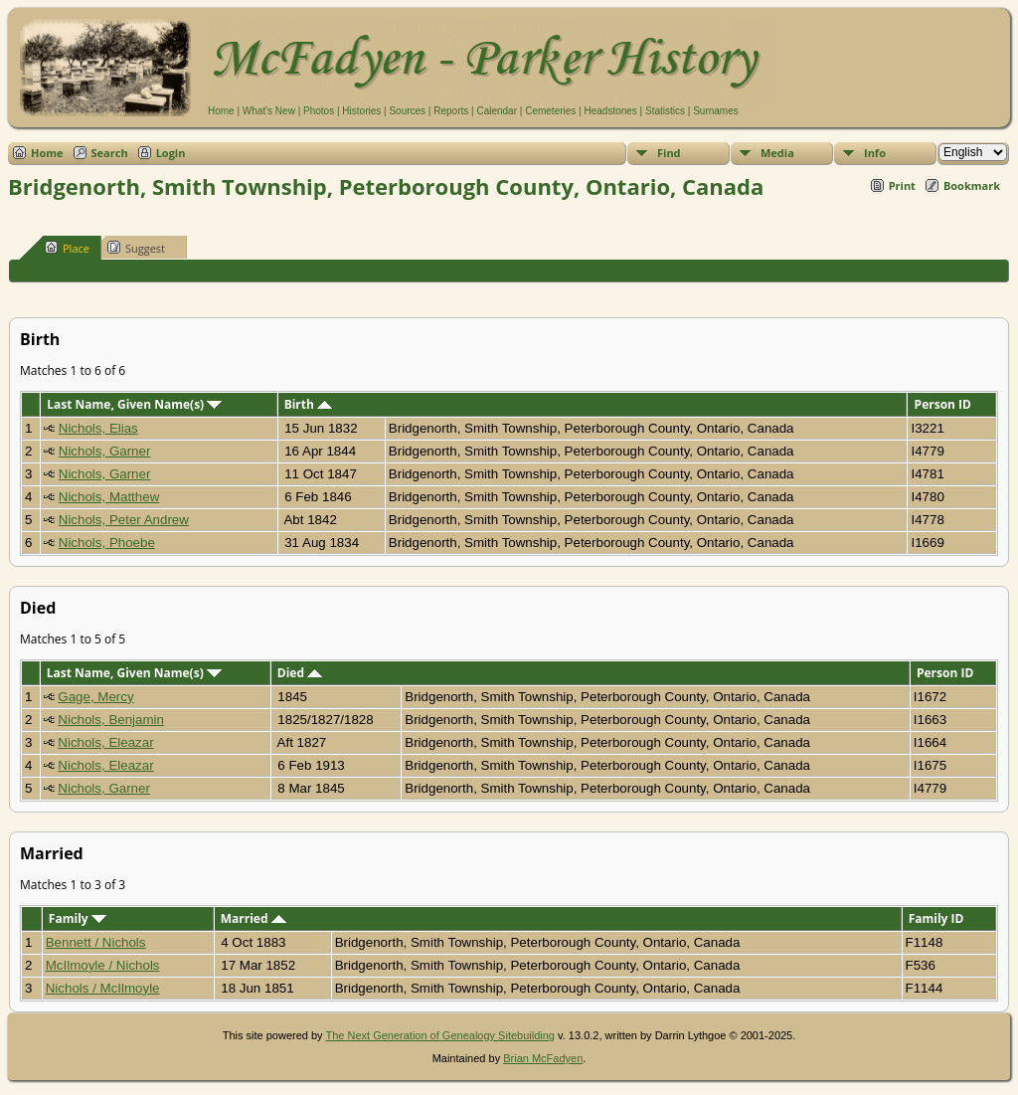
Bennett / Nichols (96, 942)
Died (299, 672)
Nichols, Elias (98, 428)
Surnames (716, 110)
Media (777, 152)
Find (669, 152)
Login (171, 152)
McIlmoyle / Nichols (103, 965)
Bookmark (971, 185)
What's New (269, 110)
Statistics (665, 110)
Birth (308, 404)
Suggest (136, 248)
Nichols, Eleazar (105, 742)
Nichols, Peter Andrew (124, 519)
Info (875, 152)
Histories (361, 110)
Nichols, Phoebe (107, 542)
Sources (407, 110)
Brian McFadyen (543, 1058)
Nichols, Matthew (109, 496)
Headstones (610, 110)
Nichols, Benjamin (111, 719)
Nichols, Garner (105, 451)
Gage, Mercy (95, 696)
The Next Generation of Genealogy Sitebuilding (440, 1035)
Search (109, 152)
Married (253, 918)
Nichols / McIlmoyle (103, 988)
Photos (318, 110)
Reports (450, 110)
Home (221, 110)
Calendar (496, 110)
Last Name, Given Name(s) (134, 404)
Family (77, 918)
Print (902, 185)
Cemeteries (550, 110)
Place (67, 248)
